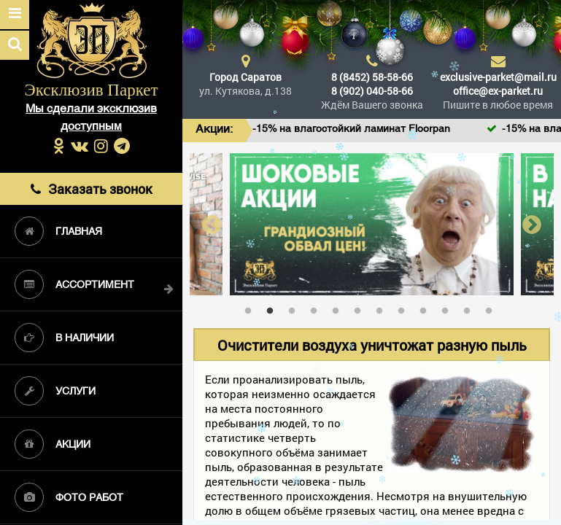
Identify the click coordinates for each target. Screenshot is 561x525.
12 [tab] (492, 307)
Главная (58, 231)
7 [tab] (383, 307)
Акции (52, 444)
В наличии (64, 337)
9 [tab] (426, 307)
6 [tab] (361, 307)
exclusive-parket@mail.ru (498, 77)
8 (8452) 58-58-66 (372, 77)
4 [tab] (317, 307)
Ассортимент (74, 284)
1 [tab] (251, 307)
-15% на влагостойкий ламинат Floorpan (368, 129)
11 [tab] (470, 307)
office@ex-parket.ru (498, 91)
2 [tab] (273, 307)
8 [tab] (405, 307)
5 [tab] (339, 307)
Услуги (55, 390)
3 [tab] (295, 307)
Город (245, 77)
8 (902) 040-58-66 (372, 91)
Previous (212, 224)
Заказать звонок (91, 188)
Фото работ (69, 497)
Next (532, 224)
